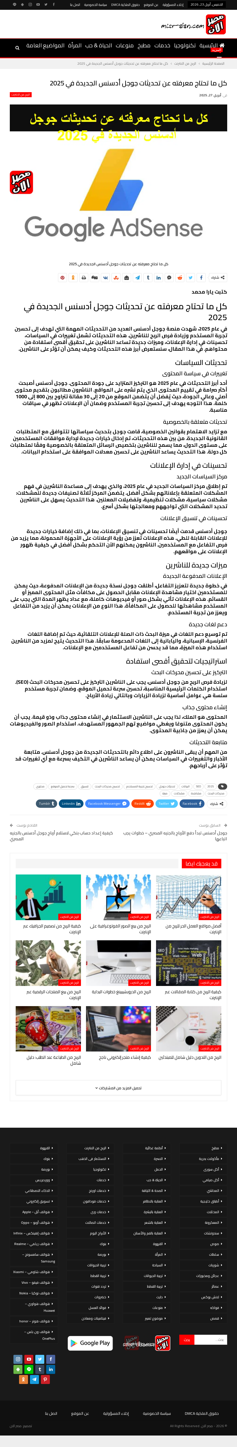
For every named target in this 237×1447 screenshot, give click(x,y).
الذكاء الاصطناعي (37, 1190)
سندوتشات (211, 1233)
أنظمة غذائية (154, 1148)
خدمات (162, 45)
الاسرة (158, 1158)
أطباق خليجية (209, 1201)
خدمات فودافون (94, 1201)
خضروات (100, 1297)
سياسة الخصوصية (95, 4)
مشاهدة (196, 793)
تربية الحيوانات (153, 1275)
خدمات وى (98, 1212)
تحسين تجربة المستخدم (139, 786)
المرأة (75, 45)
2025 (210, 786)
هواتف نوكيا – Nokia (34, 1293)
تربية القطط (155, 1286)
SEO (198, 786)
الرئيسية (212, 45)
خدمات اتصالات (95, 1222)
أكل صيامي (211, 1180)
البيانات (186, 786)
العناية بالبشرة (153, 1212)
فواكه (214, 1307)
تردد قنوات (98, 1286)
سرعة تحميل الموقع (63, 786)
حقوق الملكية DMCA (125, 4)
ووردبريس (42, 1180)
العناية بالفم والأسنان (148, 1233)
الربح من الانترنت (20, 94)
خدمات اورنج (97, 1190)
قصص (214, 1318)
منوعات (125, 45)
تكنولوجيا (185, 45)
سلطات (214, 1254)
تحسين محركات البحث (107, 786)
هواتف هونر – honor (34, 1321)
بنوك (103, 1244)
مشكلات (179, 793)
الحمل (158, 1169)
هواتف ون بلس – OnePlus (39, 1335)
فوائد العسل (97, 1307)
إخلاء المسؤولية (173, 4)
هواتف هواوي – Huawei (40, 1307)
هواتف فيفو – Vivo (36, 1282)
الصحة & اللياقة (152, 1190)
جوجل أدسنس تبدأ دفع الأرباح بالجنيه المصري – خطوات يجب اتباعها (175, 836)
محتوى (40, 786)
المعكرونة (212, 1222)
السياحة (157, 1265)
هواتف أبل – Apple (36, 1212)
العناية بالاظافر (153, 1201)
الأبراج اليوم (98, 1233)
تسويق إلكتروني (38, 1201)
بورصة (101, 1254)
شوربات (213, 1265)
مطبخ (144, 45)
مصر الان (16, 1426)
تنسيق (85, 786)
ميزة (165, 793)
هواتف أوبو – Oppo (35, 1222)
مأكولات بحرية (209, 1158)
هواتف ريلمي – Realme (32, 1244)
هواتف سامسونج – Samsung (38, 1257)
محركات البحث (216, 793)
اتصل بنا (75, 4)
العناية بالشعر (153, 1222)
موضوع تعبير (154, 1318)
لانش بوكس (210, 1297)
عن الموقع (151, 4)
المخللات (213, 1212)
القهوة (158, 1244)
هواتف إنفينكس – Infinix (31, 1233)
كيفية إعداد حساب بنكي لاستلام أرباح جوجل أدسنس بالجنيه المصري (61, 836)
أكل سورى (211, 1169)
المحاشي (213, 1190)
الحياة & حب (98, 45)
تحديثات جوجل (167, 786)
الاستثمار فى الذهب (92, 1158)
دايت (159, 1297)
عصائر (215, 1286)
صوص (214, 1244)
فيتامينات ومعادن (94, 1318)
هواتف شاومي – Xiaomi (31, 1272)
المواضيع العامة (45, 45)
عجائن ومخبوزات (207, 1275)
